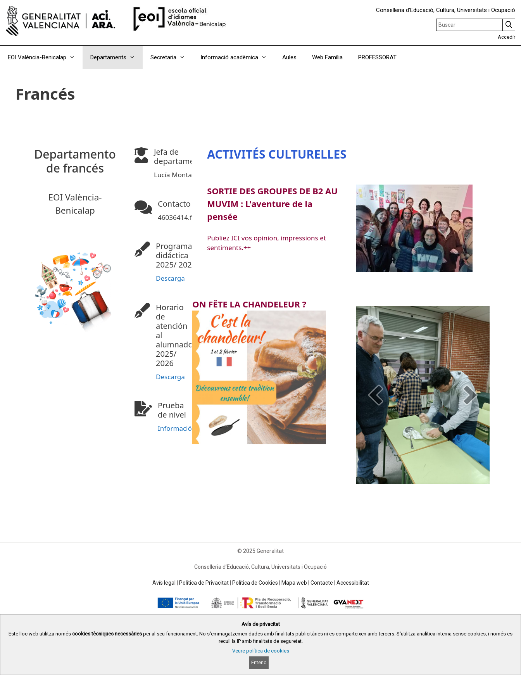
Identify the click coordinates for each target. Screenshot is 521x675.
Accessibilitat (352, 583)
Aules (289, 57)
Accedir (506, 37)
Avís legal (164, 583)
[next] (470, 395)
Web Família (327, 57)
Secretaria (171, 57)
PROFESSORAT (377, 57)
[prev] (375, 395)
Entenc (258, 662)
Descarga (170, 278)
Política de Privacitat (204, 583)
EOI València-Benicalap (45, 57)
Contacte (322, 583)
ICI (233, 237)
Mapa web (294, 583)
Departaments (116, 57)
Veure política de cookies (260, 651)
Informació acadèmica (237, 57)
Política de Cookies (255, 583)
